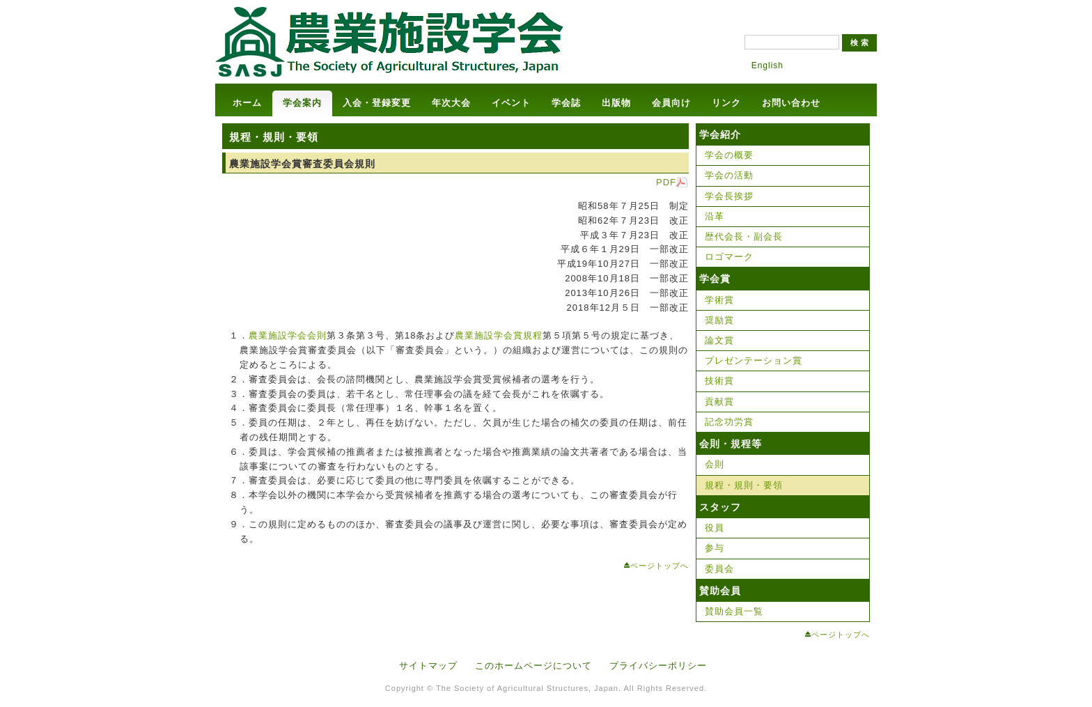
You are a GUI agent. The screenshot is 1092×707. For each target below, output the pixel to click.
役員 (714, 527)
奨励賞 (719, 320)
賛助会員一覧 (734, 611)
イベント (511, 103)
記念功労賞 (729, 422)
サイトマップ (428, 665)
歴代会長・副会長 (744, 236)
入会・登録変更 (377, 103)
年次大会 (451, 103)
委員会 (719, 569)
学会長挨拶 (729, 196)
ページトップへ (659, 565)
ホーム (247, 103)
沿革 (714, 216)
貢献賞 (719, 401)
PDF (666, 182)
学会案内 (302, 103)
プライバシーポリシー (658, 665)
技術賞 (719, 380)
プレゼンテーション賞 (753, 360)
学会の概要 (729, 155)
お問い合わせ (791, 103)
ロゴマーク (729, 256)
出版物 (616, 103)
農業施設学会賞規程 (499, 335)
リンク (726, 103)
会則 (714, 464)
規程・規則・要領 (744, 485)
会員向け (671, 103)
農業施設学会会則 (288, 335)
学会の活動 (729, 175)
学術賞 (719, 300)
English (767, 65)
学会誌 (566, 103)
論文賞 (719, 340)
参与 (714, 548)
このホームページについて (533, 665)
